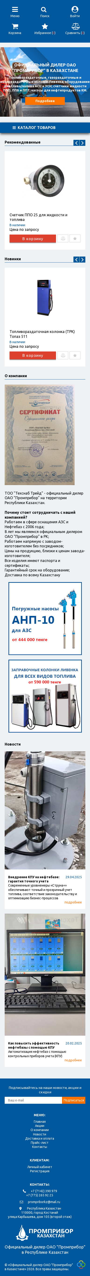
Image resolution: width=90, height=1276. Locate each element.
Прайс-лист (39, 1142)
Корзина (15, 29)
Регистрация (39, 1171)
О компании (40, 1130)
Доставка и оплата (39, 1138)
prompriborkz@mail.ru (44, 1202)
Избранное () (45, 29)
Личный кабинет (39, 1167)
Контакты (39, 1147)
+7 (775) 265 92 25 (39, 1195)
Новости (13, 744)
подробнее (73, 902)
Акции (39, 1126)
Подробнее (45, 101)
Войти (75, 12)
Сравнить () (75, 29)
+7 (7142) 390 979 (44, 1191)
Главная (40, 1121)
